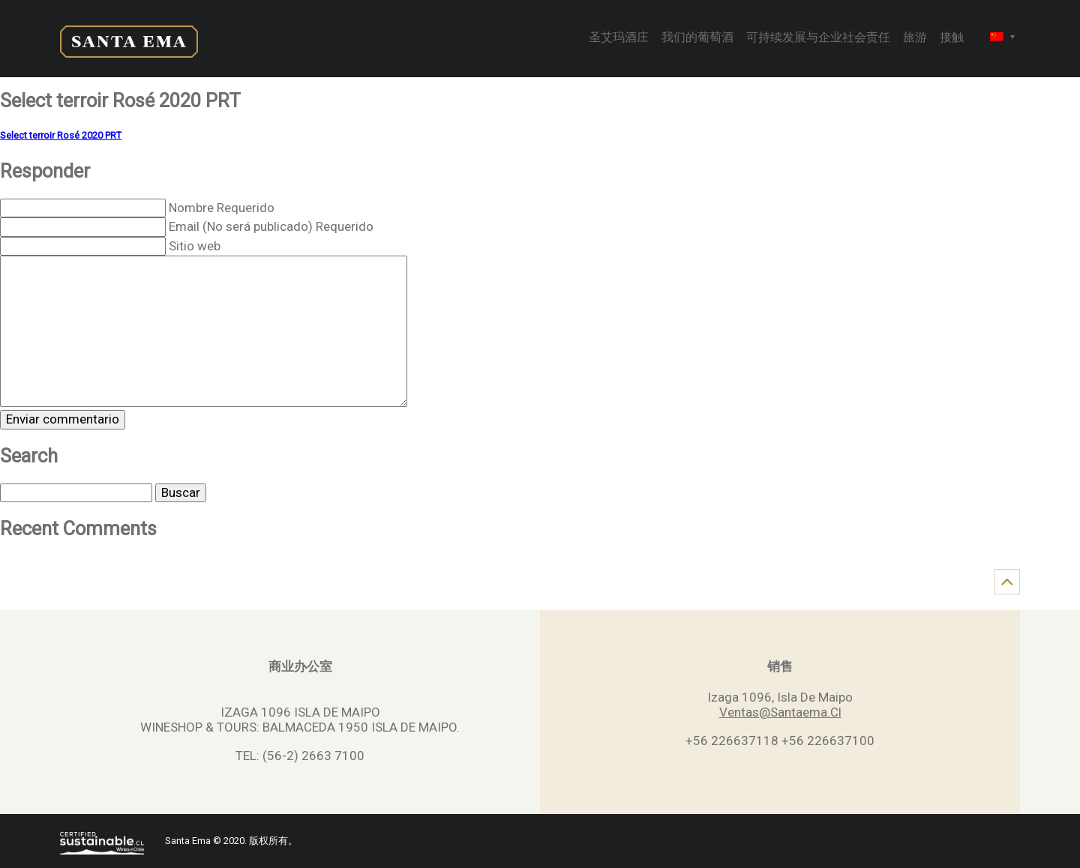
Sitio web (194, 245)
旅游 (915, 38)
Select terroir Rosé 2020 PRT (61, 135)
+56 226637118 (732, 740)
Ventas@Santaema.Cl (780, 712)
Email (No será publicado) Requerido (271, 226)
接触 (952, 38)
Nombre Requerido (221, 207)
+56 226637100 (828, 740)
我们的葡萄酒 (698, 38)
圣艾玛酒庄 (619, 38)
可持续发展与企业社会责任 (818, 38)
